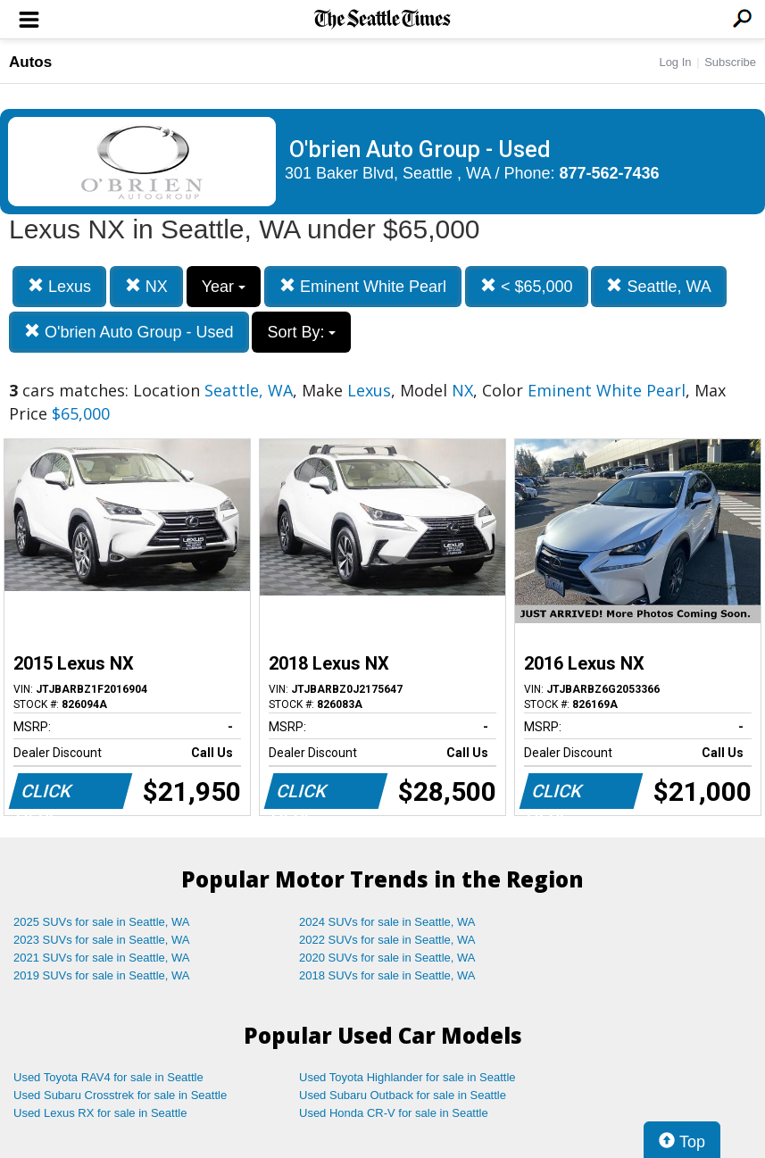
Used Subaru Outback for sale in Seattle (402, 1095)
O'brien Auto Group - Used (129, 331)
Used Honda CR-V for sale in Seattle (393, 1113)
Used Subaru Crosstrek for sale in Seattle (120, 1095)
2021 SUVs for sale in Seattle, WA (101, 957)
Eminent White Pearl (362, 286)
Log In (675, 62)
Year (223, 287)
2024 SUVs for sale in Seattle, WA (387, 922)
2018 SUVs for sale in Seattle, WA (387, 975)
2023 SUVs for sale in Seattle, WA (101, 939)
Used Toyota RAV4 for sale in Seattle (108, 1077)
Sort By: (301, 332)
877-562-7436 (610, 173)
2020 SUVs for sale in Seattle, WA (387, 957)
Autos (30, 62)
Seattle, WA (658, 286)
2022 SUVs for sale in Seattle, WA (387, 939)
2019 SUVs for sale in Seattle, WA (101, 975)
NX (146, 286)
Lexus (59, 286)
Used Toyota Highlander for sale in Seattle (407, 1077)
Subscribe (730, 62)
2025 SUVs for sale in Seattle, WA (101, 922)
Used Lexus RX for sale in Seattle (100, 1113)
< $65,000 (526, 286)
